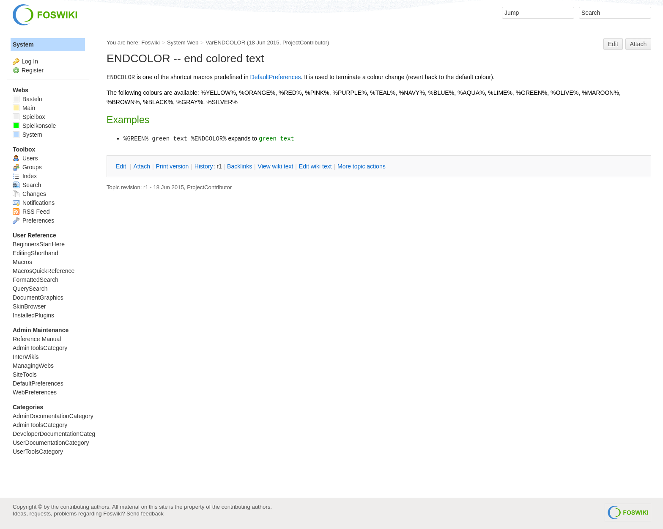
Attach (638, 44)
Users (25, 158)
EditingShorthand (35, 253)
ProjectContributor (304, 42)
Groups (27, 167)
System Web (182, 42)
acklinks (239, 166)
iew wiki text (275, 166)
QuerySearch (30, 288)
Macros (22, 262)
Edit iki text (315, 166)
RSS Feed (31, 211)
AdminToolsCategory (40, 347)
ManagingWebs (33, 365)
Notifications (34, 202)
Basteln (27, 99)
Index (25, 176)
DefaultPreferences (275, 77)
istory (204, 166)
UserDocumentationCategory (51, 442)
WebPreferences (35, 392)
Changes (29, 193)
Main (24, 108)
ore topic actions (361, 166)
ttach (141, 166)
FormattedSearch (35, 279)
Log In (30, 61)
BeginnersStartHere (39, 244)
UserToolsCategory (38, 451)
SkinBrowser (29, 306)
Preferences (33, 220)
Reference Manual (37, 339)
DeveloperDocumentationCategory (58, 433)
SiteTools (25, 374)
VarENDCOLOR (225, 42)
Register (33, 70)
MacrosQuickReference (43, 270)
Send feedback (145, 513)
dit (122, 166)
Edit (613, 44)
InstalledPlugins (33, 315)
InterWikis (25, 356)
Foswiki (150, 42)
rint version (172, 166)
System (23, 44)
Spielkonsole (34, 125)
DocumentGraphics (38, 297)
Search (27, 185)
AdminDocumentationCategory (53, 416)
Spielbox (29, 116)
